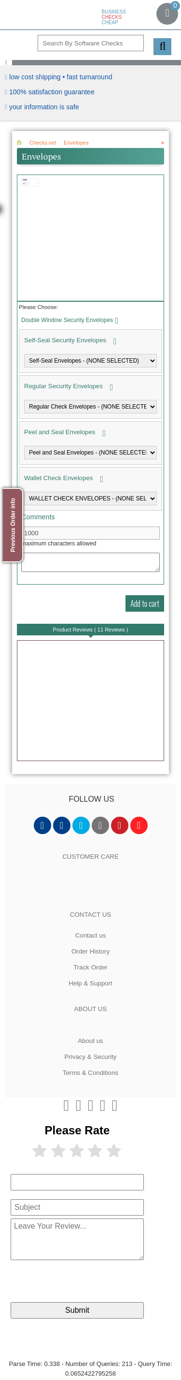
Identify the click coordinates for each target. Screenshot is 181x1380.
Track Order (90, 967)
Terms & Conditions (90, 1072)
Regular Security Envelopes (63, 386)
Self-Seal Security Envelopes (65, 340)
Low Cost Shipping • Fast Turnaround (60, 77)
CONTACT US (90, 914)
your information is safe (44, 107)
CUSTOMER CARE (90, 856)
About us (90, 1040)
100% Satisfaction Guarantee (52, 92)
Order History (90, 951)
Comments (38, 517)
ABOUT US (90, 1009)
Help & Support (90, 983)
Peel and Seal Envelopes (59, 432)
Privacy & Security (90, 1056)
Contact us (90, 935)
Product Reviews (90, 629)
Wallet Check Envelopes (58, 478)
